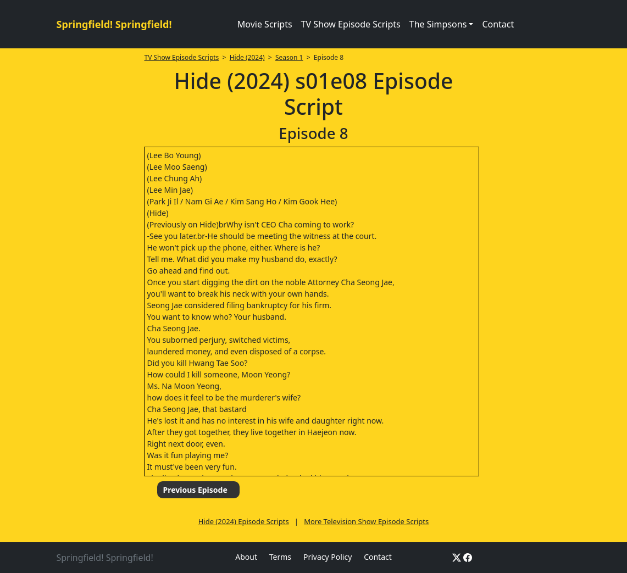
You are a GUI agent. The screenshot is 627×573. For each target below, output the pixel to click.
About (246, 557)
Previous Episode (195, 490)
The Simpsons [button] (438, 24)
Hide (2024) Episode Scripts (243, 521)
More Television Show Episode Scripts (366, 521)
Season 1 (289, 57)
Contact (498, 24)
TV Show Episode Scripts (351, 24)
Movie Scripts (264, 24)
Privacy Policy (327, 557)
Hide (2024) (247, 57)
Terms (280, 557)
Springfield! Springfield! (114, 24)
